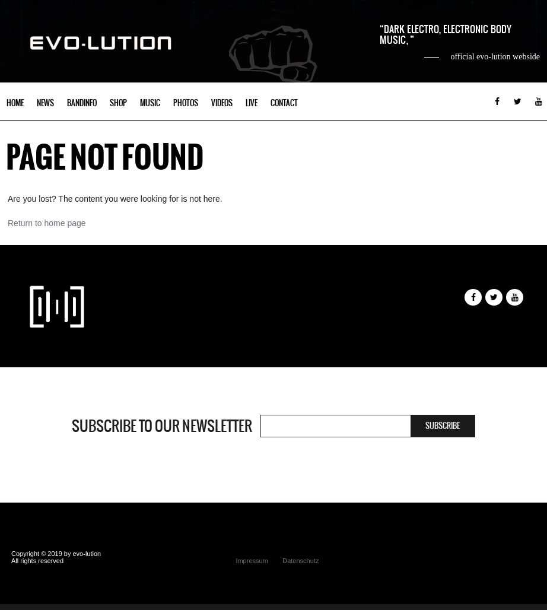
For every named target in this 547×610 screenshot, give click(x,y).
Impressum (252, 560)
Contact (284, 103)
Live (251, 103)
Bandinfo (82, 103)
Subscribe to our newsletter (162, 426)
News (45, 103)
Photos (185, 103)
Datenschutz (300, 560)
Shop (118, 103)
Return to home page (47, 223)
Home (15, 103)
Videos (222, 103)
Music (150, 103)
